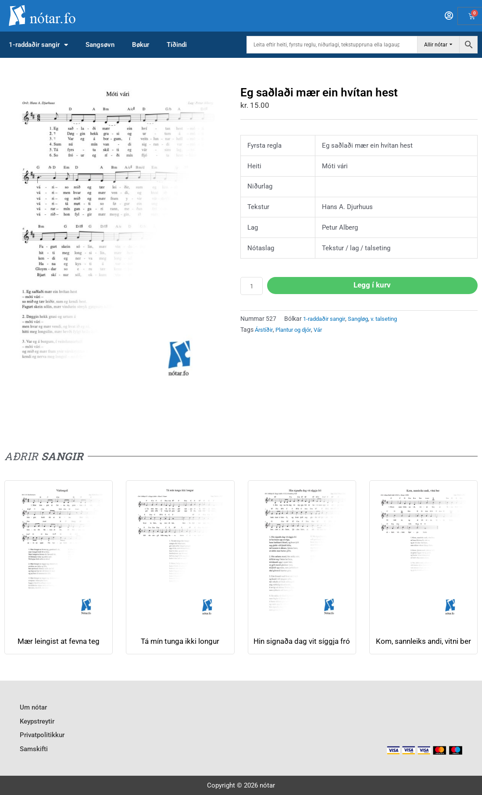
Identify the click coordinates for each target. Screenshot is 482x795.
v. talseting (392, 319)
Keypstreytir (37, 727)
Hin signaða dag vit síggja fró (301, 646)
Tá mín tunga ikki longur (180, 641)
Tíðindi (177, 45)
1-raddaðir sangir (38, 45)
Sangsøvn (100, 45)
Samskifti (34, 751)
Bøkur (140, 45)
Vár (324, 330)
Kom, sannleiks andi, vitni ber (423, 646)
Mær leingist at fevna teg (58, 641)
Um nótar (33, 716)
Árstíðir (264, 330)
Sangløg (363, 319)
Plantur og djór (297, 330)
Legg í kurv (373, 285)
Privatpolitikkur (42, 739)
